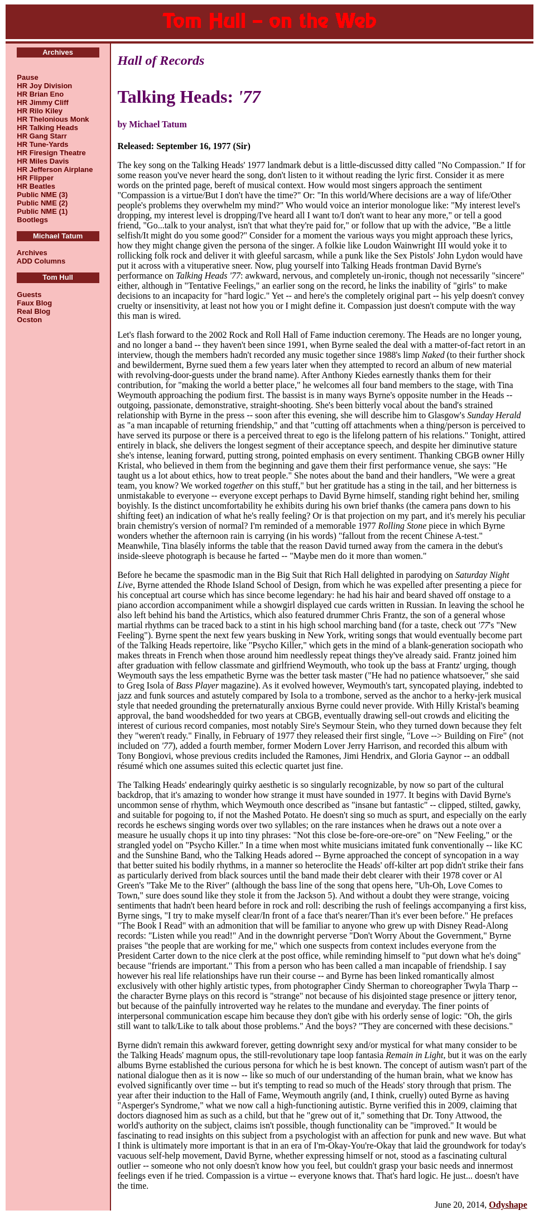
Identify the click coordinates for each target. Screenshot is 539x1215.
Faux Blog (34, 303)
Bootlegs (32, 220)
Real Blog (33, 311)
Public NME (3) (42, 194)
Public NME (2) (42, 203)
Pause (27, 77)
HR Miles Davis (43, 161)
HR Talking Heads (47, 127)
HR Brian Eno (40, 94)
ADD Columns (41, 261)
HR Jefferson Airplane (55, 169)
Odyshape (508, 1204)
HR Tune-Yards (42, 144)
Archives (32, 252)
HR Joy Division (44, 86)
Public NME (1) (42, 211)
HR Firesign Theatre (51, 153)
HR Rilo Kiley (39, 111)
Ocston (29, 319)
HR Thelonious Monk (53, 119)
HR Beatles (36, 186)
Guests (29, 294)
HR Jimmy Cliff (42, 102)
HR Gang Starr (42, 136)
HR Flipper (35, 178)
